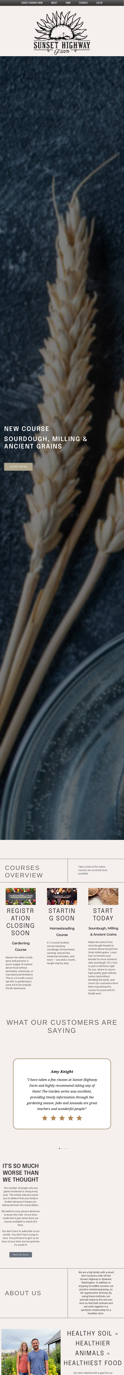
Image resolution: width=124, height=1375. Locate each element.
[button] (4, 1094)
